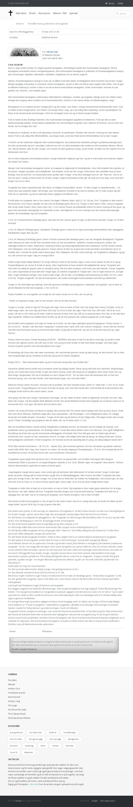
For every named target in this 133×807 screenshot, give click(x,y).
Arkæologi (29, 745)
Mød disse (20, 13)
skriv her (34, 784)
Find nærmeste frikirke (19, 717)
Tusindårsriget (69, 732)
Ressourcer (44, 13)
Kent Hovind (14, 696)
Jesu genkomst (16, 732)
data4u (18, 800)
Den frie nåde (16, 739)
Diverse (20, 23)
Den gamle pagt (35, 739)
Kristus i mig (14, 701)
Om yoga (12, 705)
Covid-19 (13, 752)
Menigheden (73, 739)
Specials (73, 13)
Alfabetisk (28, 752)
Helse (43, 745)
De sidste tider (36, 732)
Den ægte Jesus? (107, 800)
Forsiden (12, 680)
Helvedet (70, 745)
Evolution (14, 745)
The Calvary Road (16, 713)
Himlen (55, 745)
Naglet (95, 800)
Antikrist (52, 732)
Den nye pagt (55, 739)
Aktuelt (11, 684)
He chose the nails (17, 709)
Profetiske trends (16, 692)
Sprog (111, 3)
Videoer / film (59, 13)
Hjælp (120, 3)
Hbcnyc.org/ (52, 52)
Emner (32, 13)
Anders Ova (14, 688)
